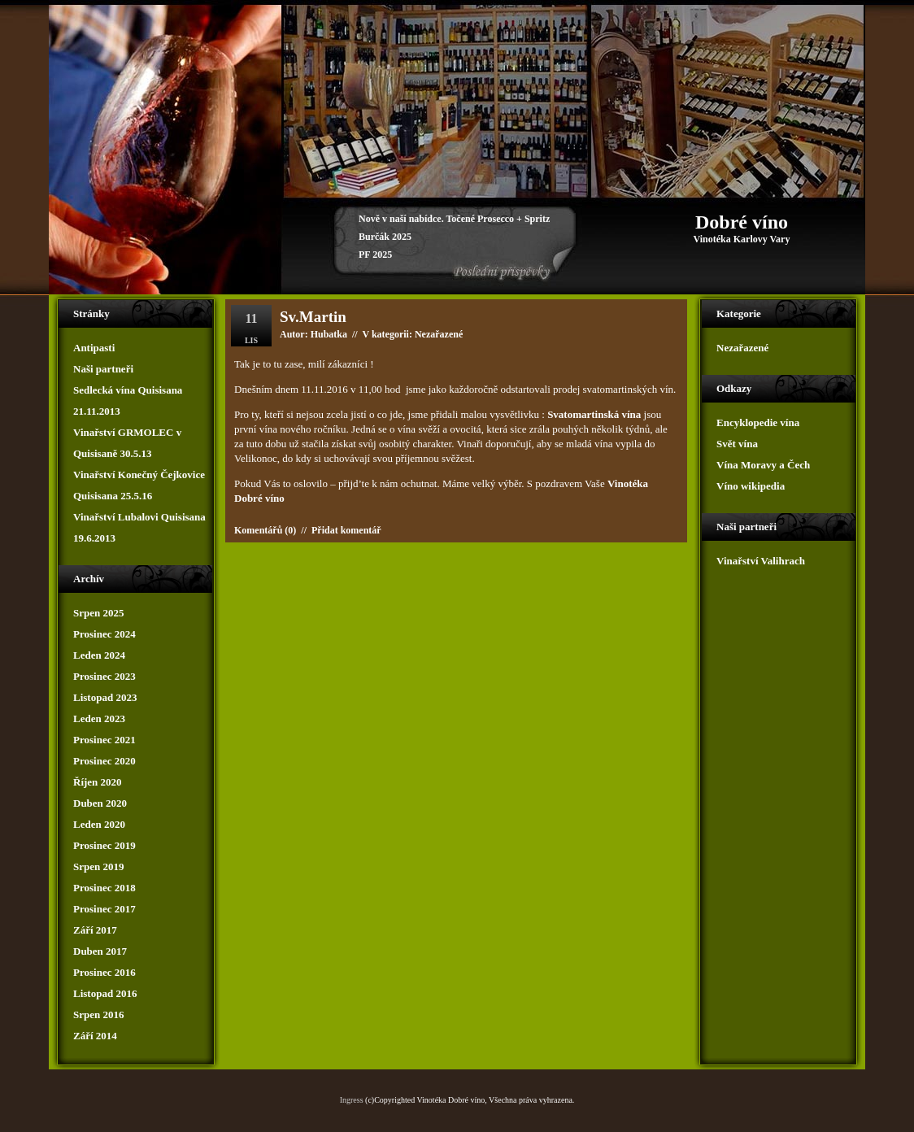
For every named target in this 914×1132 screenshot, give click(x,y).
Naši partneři (103, 369)
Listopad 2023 (105, 697)
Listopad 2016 (105, 993)
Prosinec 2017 (104, 909)
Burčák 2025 (385, 236)
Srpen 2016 (98, 1014)
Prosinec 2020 (104, 761)
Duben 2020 (100, 803)
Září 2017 (95, 930)
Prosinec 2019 (104, 845)
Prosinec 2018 (104, 888)
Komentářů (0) (265, 530)
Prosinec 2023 (104, 676)
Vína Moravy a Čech (763, 465)
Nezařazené (742, 348)
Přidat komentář (346, 530)
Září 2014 (95, 1036)
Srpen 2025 (98, 613)
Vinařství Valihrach (760, 561)
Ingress (351, 1099)
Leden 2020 (99, 824)
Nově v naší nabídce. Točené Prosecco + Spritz (454, 218)
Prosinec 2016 (104, 972)
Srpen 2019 (98, 866)
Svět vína (737, 444)
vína (268, 429)
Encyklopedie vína (757, 422)
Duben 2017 (100, 951)
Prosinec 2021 (104, 740)
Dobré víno (741, 222)
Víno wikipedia (750, 486)
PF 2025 (375, 254)
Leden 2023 (99, 718)
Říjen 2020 (97, 782)
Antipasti (94, 348)
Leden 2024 (99, 655)
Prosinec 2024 (104, 634)
